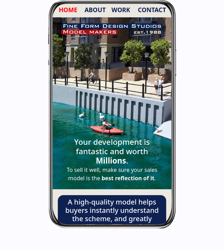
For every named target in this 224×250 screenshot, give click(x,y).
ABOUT (95, 10)
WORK (120, 10)
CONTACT (152, 10)
